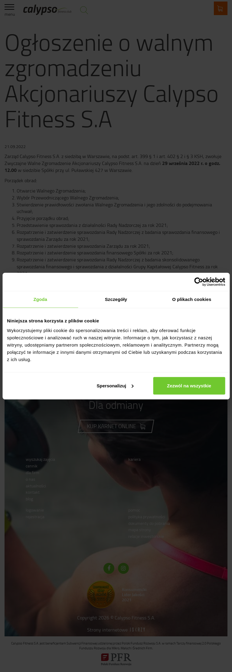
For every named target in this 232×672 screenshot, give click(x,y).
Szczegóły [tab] (116, 299)
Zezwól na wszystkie (189, 385)
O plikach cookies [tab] (191, 299)
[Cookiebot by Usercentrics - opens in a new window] (198, 281)
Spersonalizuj (115, 385)
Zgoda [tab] (40, 299)
